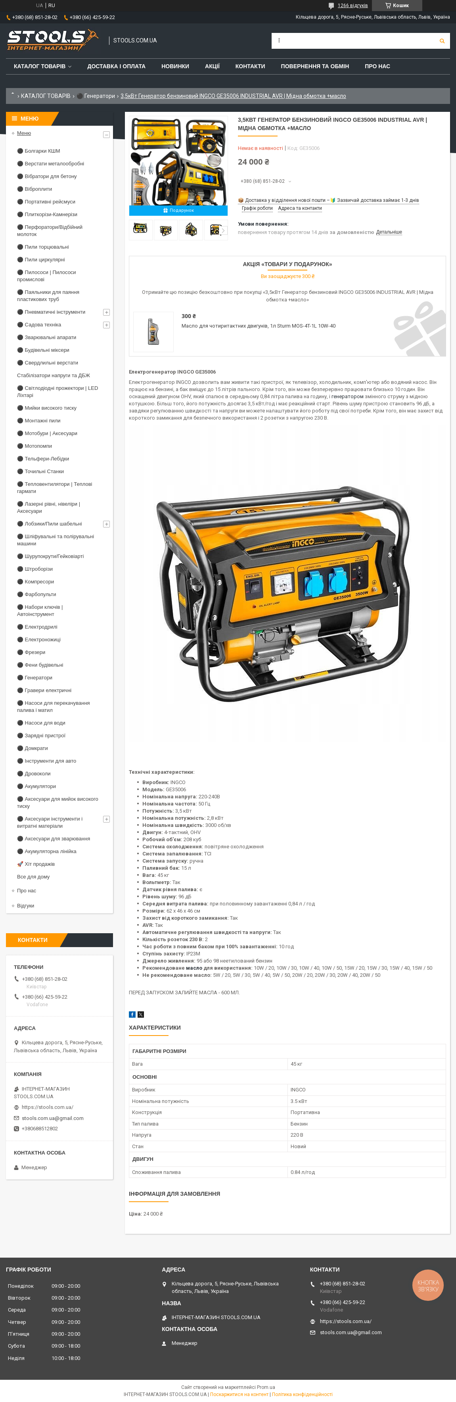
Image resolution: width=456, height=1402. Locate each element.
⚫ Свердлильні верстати (47, 363)
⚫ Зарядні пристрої (41, 735)
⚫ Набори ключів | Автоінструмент (40, 610)
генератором (347, 396)
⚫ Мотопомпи (34, 446)
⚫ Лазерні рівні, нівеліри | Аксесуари (48, 507)
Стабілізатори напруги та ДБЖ (53, 375)
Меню (24, 133)
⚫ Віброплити (34, 189)
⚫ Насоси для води (41, 723)
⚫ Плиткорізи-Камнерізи (47, 214)
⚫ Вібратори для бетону (47, 176)
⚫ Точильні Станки (40, 471)
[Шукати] (442, 41)
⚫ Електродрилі (37, 627)
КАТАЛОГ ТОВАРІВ (46, 96)
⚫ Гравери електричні (44, 690)
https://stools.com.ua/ (47, 1107)
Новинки (175, 66)
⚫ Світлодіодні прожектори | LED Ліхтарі (57, 391)
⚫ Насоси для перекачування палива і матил (53, 706)
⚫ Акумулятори (36, 786)
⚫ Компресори (35, 582)
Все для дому (33, 877)
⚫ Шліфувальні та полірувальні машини (55, 540)
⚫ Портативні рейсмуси (46, 202)
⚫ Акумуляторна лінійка (47, 851)
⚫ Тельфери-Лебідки (43, 459)
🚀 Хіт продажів (36, 864)
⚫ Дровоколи (34, 774)
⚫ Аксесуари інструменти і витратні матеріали (49, 822)
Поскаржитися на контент (239, 1394)
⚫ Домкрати (32, 748)
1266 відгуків (353, 5)
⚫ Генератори (96, 96)
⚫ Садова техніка (39, 325)
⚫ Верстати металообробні (50, 164)
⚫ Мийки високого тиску (47, 408)
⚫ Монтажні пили (39, 421)
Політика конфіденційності (302, 1394)
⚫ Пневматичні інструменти (51, 312)
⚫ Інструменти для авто (46, 761)
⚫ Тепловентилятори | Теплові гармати (54, 487)
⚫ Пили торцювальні (43, 247)
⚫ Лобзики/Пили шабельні (49, 524)
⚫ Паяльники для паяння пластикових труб (48, 295)
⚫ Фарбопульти (36, 594)
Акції (212, 66)
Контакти (250, 66)
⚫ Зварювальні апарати (46, 337)
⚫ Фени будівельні (40, 665)
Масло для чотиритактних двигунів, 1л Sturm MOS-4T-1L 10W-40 (258, 326)
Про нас (377, 66)
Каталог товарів (39, 66)
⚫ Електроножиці (39, 640)
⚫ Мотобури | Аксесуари (47, 433)
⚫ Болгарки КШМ (38, 151)
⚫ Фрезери (31, 652)
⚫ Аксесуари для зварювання (53, 839)
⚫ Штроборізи (35, 569)
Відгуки (25, 906)
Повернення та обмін (315, 66)
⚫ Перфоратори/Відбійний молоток (49, 230)
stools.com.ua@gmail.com (53, 1118)
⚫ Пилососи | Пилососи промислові (46, 275)
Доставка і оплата (116, 66)
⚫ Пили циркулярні (41, 260)
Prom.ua (266, 1387)
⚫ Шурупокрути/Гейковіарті (50, 556)
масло (194, 968)
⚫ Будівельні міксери (43, 350)
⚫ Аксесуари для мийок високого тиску (57, 802)
